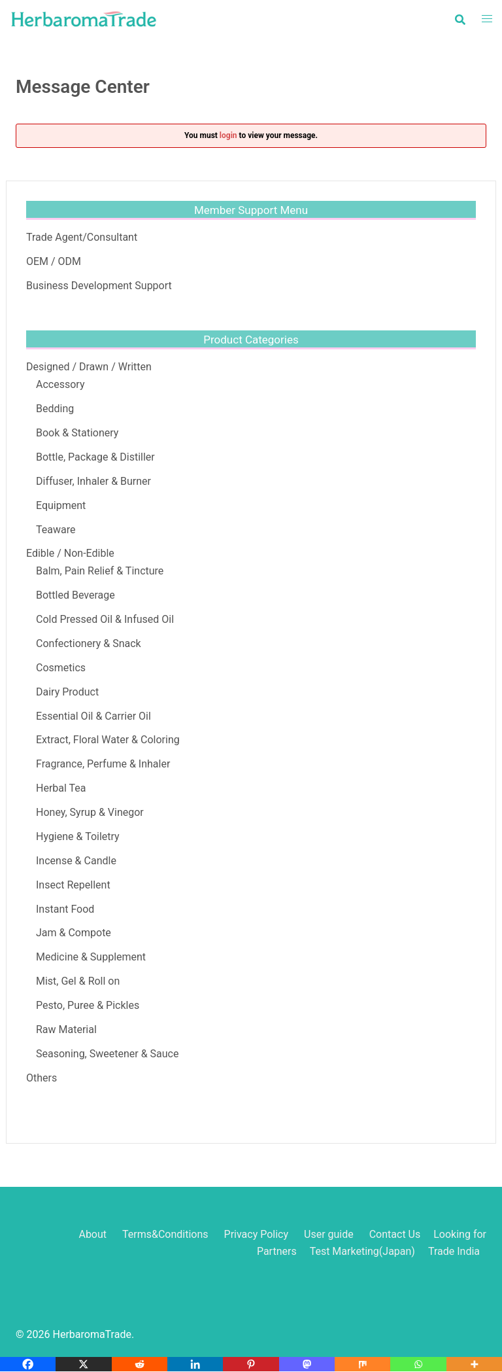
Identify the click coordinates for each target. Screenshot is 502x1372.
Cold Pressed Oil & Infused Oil (105, 619)
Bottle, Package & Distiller (95, 457)
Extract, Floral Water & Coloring (108, 739)
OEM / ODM (53, 261)
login (228, 135)
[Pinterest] (250, 1364)
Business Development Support (99, 285)
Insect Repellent (73, 885)
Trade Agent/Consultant (81, 237)
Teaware (55, 529)
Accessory (60, 384)
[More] (474, 1364)
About (92, 1234)
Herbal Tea (61, 788)
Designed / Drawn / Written (89, 367)
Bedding (55, 408)
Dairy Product (67, 692)
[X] (83, 1364)
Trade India (454, 1251)
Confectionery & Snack (88, 643)
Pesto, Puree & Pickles (87, 1005)
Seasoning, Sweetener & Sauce (107, 1053)
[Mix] (362, 1364)
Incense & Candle (76, 860)
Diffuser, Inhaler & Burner (93, 481)
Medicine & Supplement (91, 957)
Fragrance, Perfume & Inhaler (103, 764)
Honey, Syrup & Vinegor (90, 812)
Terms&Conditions (165, 1234)
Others (41, 1078)
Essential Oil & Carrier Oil (93, 716)
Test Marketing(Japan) (362, 1251)
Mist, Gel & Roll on (78, 981)
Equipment (61, 505)
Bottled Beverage (75, 595)
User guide (330, 1234)
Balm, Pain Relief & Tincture (99, 571)
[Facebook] (28, 1364)
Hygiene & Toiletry (78, 836)
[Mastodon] (307, 1364)
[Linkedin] (195, 1364)
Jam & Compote (73, 932)
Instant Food (65, 909)
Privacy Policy (256, 1234)
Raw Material (66, 1029)
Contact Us (395, 1234)
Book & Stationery (77, 433)
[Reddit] (139, 1364)
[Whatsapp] (418, 1364)
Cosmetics (61, 667)
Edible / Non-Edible (70, 553)
